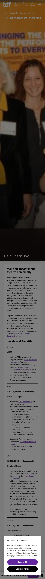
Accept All (22, 562)
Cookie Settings (22, 569)
